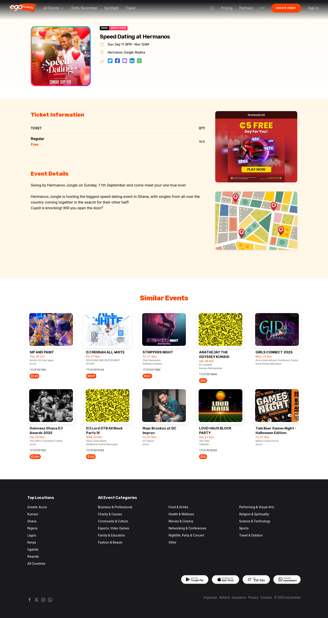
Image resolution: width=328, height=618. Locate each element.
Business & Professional (115, 507)
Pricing (227, 8)
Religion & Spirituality (254, 514)
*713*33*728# (152, 369)
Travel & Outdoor (251, 535)
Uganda (32, 549)
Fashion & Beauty (110, 542)
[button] (212, 8)
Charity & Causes (110, 514)
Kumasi (32, 514)
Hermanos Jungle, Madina (126, 52)
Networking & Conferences (187, 528)
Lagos (31, 535)
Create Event (286, 8)
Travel (130, 8)
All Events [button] (54, 8)
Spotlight (111, 8)
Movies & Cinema (181, 521)
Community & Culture (113, 521)
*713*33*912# (95, 369)
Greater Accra (37, 507)
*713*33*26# (38, 369)
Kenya (31, 542)
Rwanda (33, 556)
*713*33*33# (38, 450)
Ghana (31, 521)
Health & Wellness (181, 514)
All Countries (36, 563)
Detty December (84, 8)
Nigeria (32, 528)
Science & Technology (254, 521)
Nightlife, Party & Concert (186, 535)
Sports (244, 528)
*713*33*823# (208, 450)
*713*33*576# (95, 450)
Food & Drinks (178, 507)
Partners (246, 8)
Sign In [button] (313, 8)
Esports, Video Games (113, 528)
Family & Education (111, 535)
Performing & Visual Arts (256, 507)
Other (172, 542)
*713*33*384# (208, 374)
